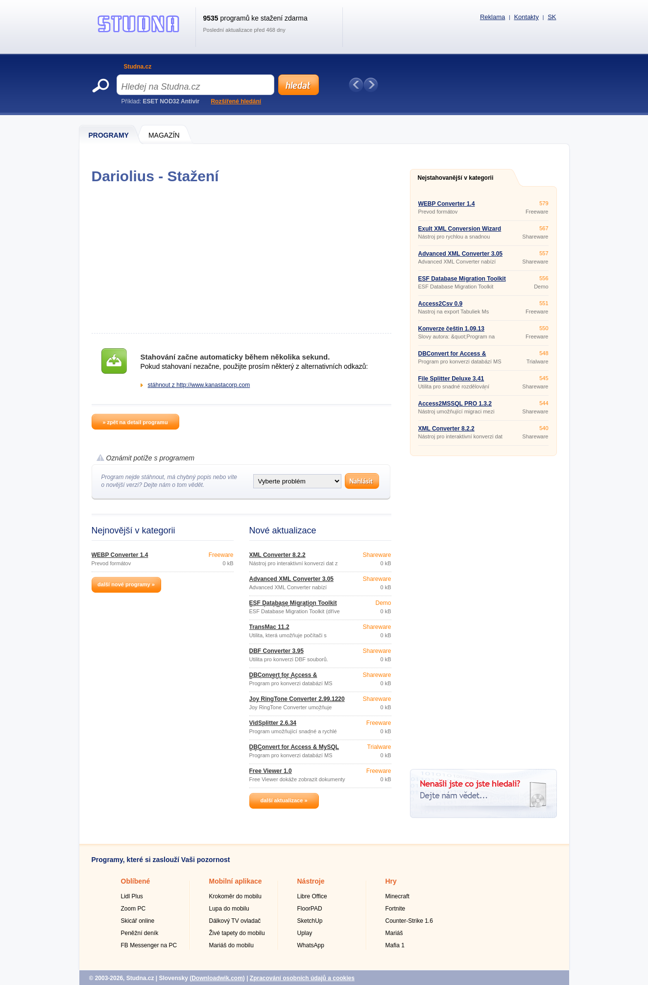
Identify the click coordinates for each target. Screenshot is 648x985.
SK (552, 17)
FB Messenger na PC (149, 945)
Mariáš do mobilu (231, 945)
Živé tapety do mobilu (237, 933)
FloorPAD (309, 908)
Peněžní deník (140, 933)
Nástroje (311, 881)
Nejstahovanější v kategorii (456, 177)
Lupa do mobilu (229, 908)
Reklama (492, 17)
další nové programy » (126, 584)
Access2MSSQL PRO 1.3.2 (455, 403)
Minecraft (397, 896)
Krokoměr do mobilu (235, 896)
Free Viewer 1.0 (270, 771)
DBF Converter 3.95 (276, 651)
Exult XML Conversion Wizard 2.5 (460, 231)
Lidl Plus (132, 896)
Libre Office (312, 896)
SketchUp (310, 920)
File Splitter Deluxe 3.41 (451, 378)
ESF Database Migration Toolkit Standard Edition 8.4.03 (293, 606)
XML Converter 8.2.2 (277, 555)
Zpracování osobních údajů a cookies (302, 978)
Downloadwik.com (217, 978)
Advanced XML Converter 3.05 (291, 579)
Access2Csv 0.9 (440, 303)
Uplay (304, 933)
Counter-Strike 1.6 (409, 920)
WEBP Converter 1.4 (120, 555)
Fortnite (395, 908)
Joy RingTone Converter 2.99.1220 (297, 699)
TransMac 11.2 (269, 627)
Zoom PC (133, 908)
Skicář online (138, 920)
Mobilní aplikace (235, 881)
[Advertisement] (241, 258)
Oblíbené (135, 881)
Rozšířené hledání (236, 101)
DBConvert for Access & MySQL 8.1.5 (294, 750)
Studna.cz (138, 66)
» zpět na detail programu (135, 422)
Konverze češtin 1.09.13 (451, 328)
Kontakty (526, 17)
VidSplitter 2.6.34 (273, 723)
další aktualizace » (284, 800)
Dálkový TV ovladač (235, 920)
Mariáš (394, 933)
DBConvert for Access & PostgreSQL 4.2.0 (283, 678)
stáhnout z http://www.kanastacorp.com (199, 385)
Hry (391, 881)
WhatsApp (310, 945)
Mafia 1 (395, 945)
